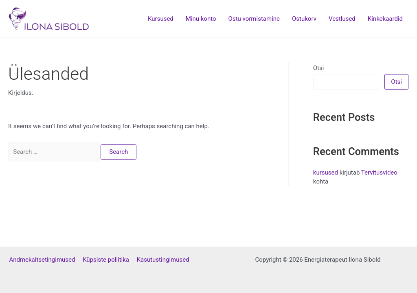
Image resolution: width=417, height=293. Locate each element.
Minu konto (201, 18)
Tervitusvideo (379, 172)
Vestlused (342, 18)
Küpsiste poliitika (110, 259)
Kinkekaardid (385, 18)
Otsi (318, 68)
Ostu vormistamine (254, 18)
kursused (325, 172)
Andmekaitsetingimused (46, 259)
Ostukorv (304, 18)
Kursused (160, 18)
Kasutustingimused (163, 259)
